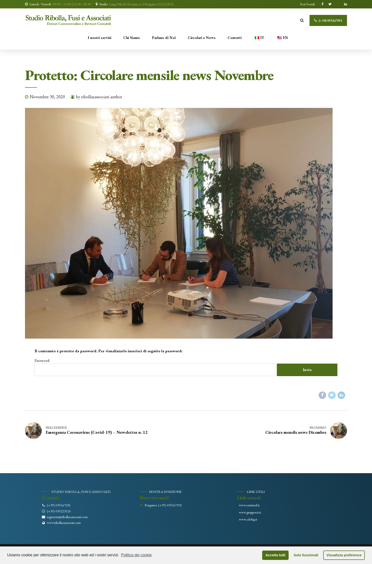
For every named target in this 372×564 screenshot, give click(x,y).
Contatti (235, 37)
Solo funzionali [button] (306, 555)
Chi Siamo (131, 37)
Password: (155, 367)
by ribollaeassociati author (99, 96)
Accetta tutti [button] (275, 555)
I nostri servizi (99, 37)
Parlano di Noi (164, 37)
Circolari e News (202, 37)
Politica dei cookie (136, 555)
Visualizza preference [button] (344, 555)
